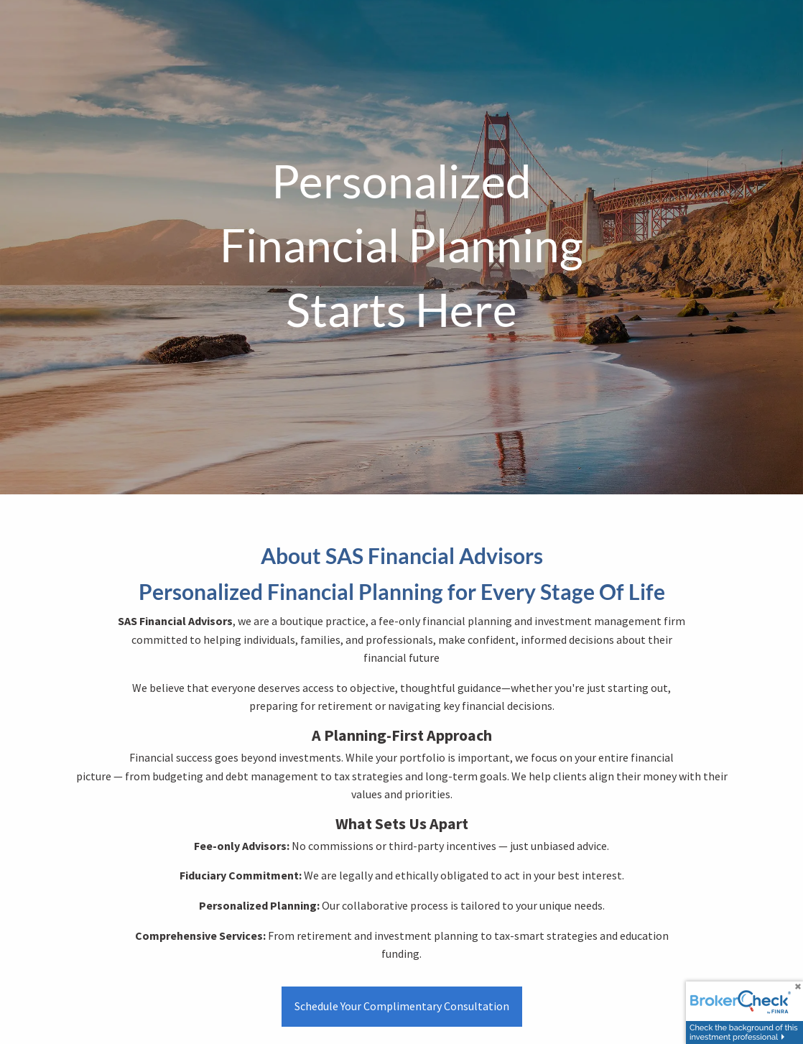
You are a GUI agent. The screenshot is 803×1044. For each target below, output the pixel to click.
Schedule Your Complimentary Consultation (401, 1006)
